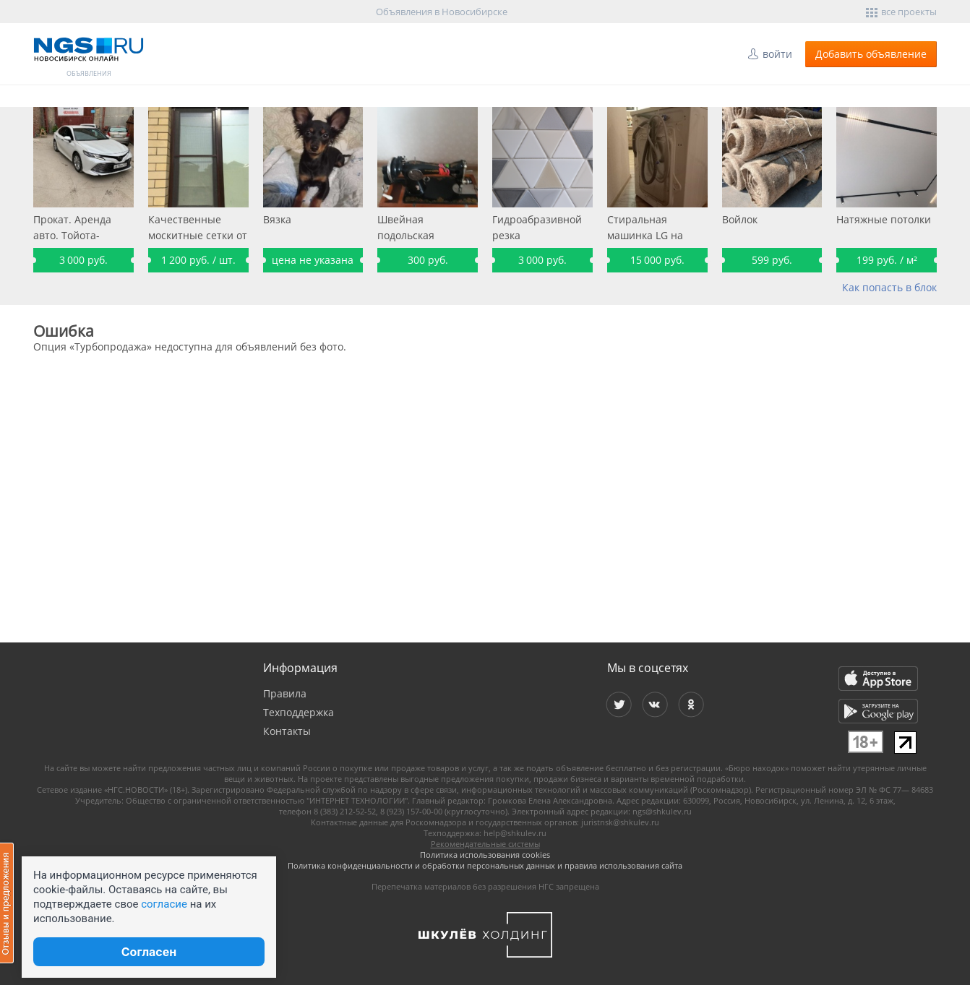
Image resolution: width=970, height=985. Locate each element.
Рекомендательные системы (485, 843)
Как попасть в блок (889, 287)
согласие (164, 904)
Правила (284, 693)
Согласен (148, 952)
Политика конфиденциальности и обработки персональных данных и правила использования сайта (485, 865)
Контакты (287, 731)
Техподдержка (298, 712)
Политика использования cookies (485, 854)
